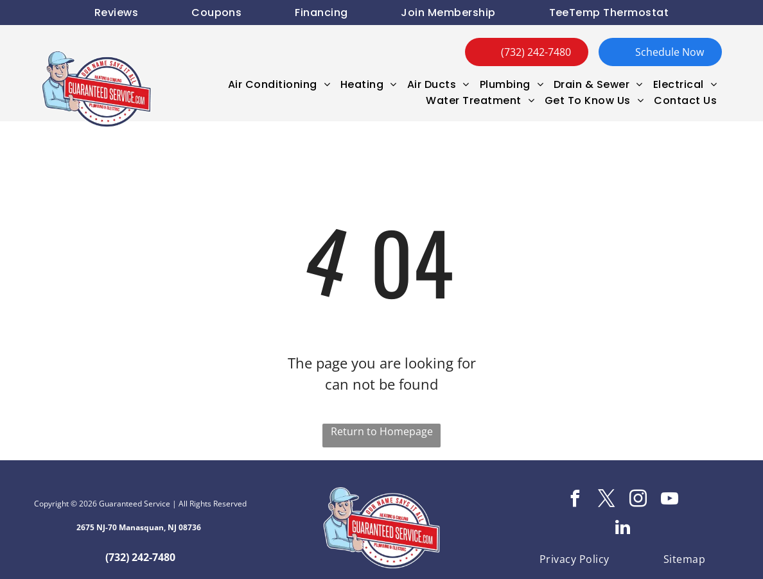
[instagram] (638, 500)
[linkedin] (622, 529)
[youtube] (670, 500)
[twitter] (607, 500)
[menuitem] (116, 12)
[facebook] (575, 500)
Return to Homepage (382, 431)
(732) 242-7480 (140, 557)
